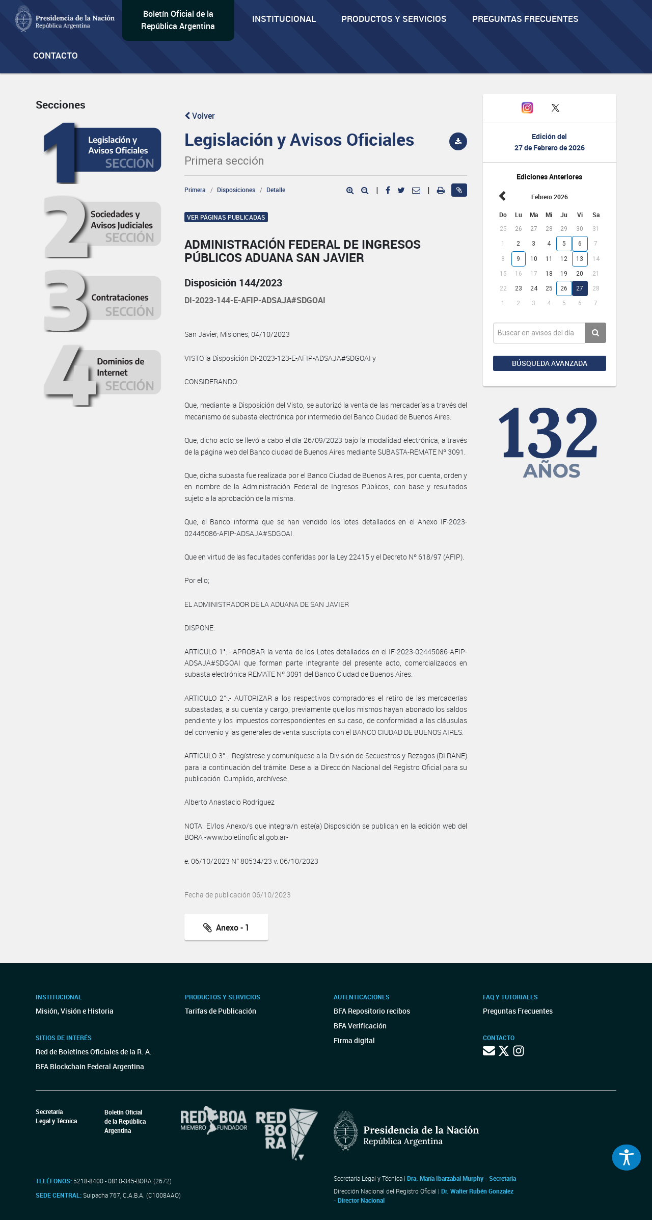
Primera (195, 189)
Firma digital (354, 1040)
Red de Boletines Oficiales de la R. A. (94, 1051)
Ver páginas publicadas (226, 217)
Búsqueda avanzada (549, 363)
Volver (199, 115)
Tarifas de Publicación (220, 1011)
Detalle (275, 189)
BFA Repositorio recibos (372, 1011)
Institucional (284, 18)
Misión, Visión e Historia (75, 1011)
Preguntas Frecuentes (525, 18)
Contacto (55, 55)
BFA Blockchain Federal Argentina (90, 1066)
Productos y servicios (394, 18)
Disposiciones (236, 189)
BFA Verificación (360, 1025)
